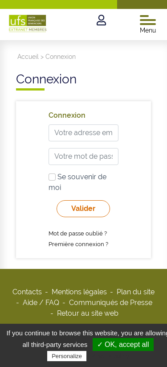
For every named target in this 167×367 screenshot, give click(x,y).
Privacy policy (110, 355)
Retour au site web (87, 313)
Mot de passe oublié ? (78, 233)
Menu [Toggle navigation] (148, 24)
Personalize (67, 356)
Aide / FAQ (41, 302)
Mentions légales (79, 292)
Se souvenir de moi (77, 182)
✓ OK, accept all (123, 344)
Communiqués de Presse (110, 302)
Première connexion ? (78, 244)
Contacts (27, 292)
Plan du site (136, 292)
